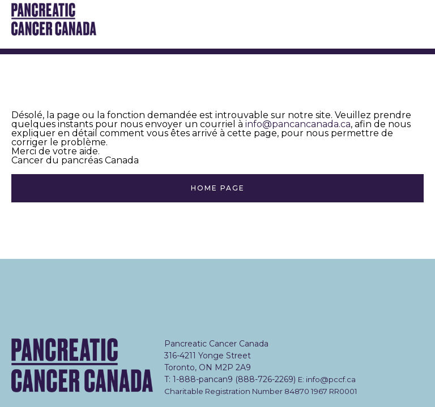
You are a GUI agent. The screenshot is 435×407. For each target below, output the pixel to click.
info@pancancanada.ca (298, 124)
